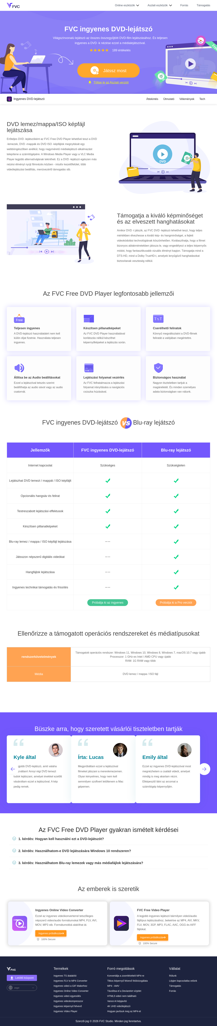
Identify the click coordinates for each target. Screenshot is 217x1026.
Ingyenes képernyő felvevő (68, 1006)
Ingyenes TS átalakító (65, 975)
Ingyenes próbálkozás (50, 933)
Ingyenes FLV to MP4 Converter (70, 980)
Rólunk (173, 975)
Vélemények (186, 99)
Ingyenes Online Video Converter (59, 910)
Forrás (184, 5)
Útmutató (168, 99)
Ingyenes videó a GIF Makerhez (70, 986)
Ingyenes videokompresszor (68, 1001)
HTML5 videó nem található (121, 996)
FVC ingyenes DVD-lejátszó (107, 450)
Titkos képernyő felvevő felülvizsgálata (127, 980)
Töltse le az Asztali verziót (108, 82)
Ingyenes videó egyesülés (67, 996)
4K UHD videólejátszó (118, 1006)
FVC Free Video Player (153, 910)
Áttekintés (152, 99)
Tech (202, 99)
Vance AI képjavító (117, 1001)
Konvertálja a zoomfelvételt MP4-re (125, 975)
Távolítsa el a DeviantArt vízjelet (124, 991)
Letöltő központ (22, 978)
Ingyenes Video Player (65, 1011)
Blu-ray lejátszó (176, 450)
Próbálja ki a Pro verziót (176, 602)
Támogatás (203, 5)
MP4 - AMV (113, 986)
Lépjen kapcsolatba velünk (183, 980)
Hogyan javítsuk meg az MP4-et (124, 1011)
